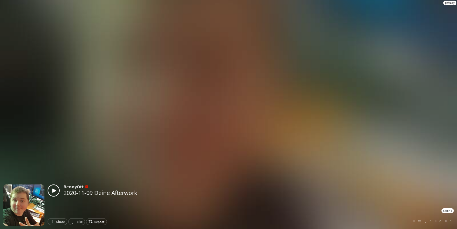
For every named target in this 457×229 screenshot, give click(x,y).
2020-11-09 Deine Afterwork (100, 193)
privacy (450, 3)
